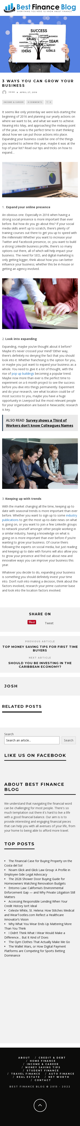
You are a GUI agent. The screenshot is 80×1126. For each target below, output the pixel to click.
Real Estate (28, 1077)
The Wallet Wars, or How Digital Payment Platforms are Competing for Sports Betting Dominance (35, 950)
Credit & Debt (52, 1057)
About (24, 1057)
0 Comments (35, 102)
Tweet (49, 623)
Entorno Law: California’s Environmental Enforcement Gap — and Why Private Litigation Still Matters (39, 892)
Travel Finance (26, 1073)
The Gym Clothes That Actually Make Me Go (39, 942)
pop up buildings (23, 373)
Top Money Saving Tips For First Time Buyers (40, 648)
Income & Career (14, 102)
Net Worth (58, 1077)
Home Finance (43, 1061)
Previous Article (40, 641)
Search (9, 734)
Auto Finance (62, 1073)
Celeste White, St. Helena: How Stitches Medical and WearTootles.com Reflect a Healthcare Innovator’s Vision (39, 914)
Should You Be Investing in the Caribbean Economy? (40, 665)
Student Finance (43, 1070)
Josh (8, 92)
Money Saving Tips (43, 1067)
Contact (43, 1080)
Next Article (40, 657)
